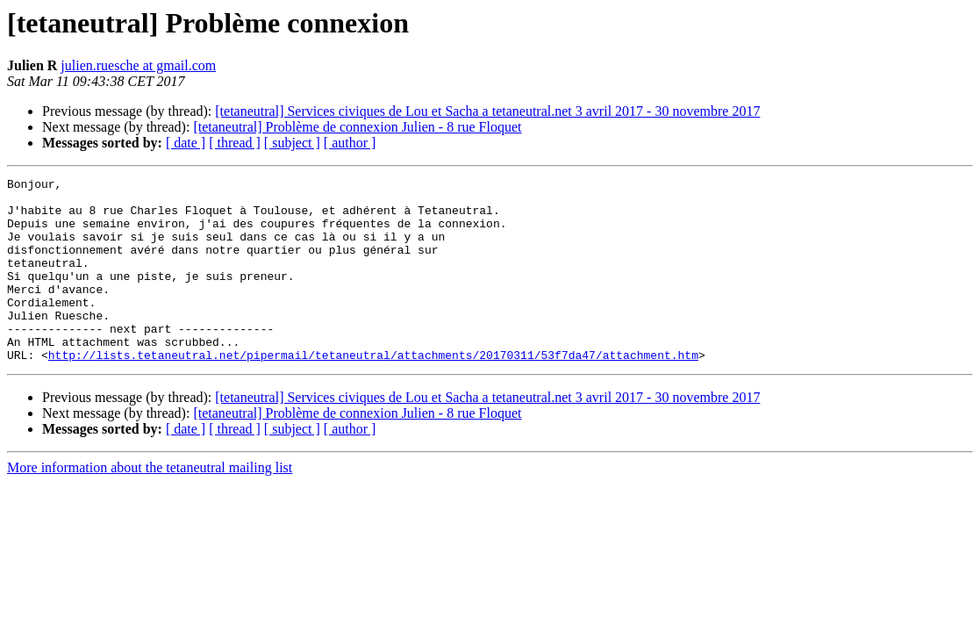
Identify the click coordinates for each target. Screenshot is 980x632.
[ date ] (185, 142)
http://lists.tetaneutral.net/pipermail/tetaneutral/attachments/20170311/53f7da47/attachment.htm (373, 391)
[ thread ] (235, 142)
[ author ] (350, 142)
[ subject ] (292, 142)
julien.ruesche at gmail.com (138, 65)
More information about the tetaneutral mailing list (149, 504)
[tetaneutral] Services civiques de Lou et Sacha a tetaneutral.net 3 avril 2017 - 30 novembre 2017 (487, 111)
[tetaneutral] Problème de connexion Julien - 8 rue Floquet (357, 126)
